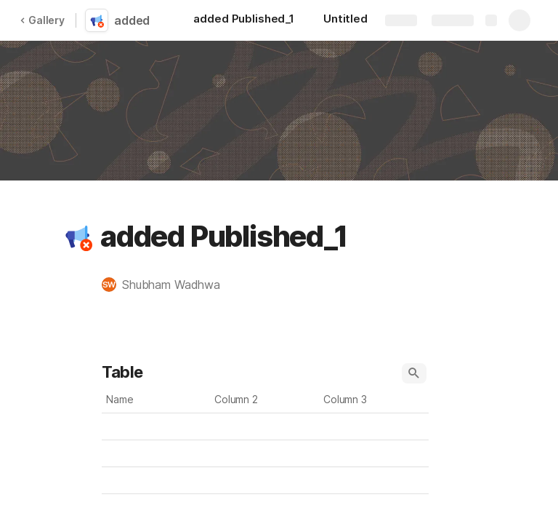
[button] (77, 236)
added (132, 20)
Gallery (42, 20)
